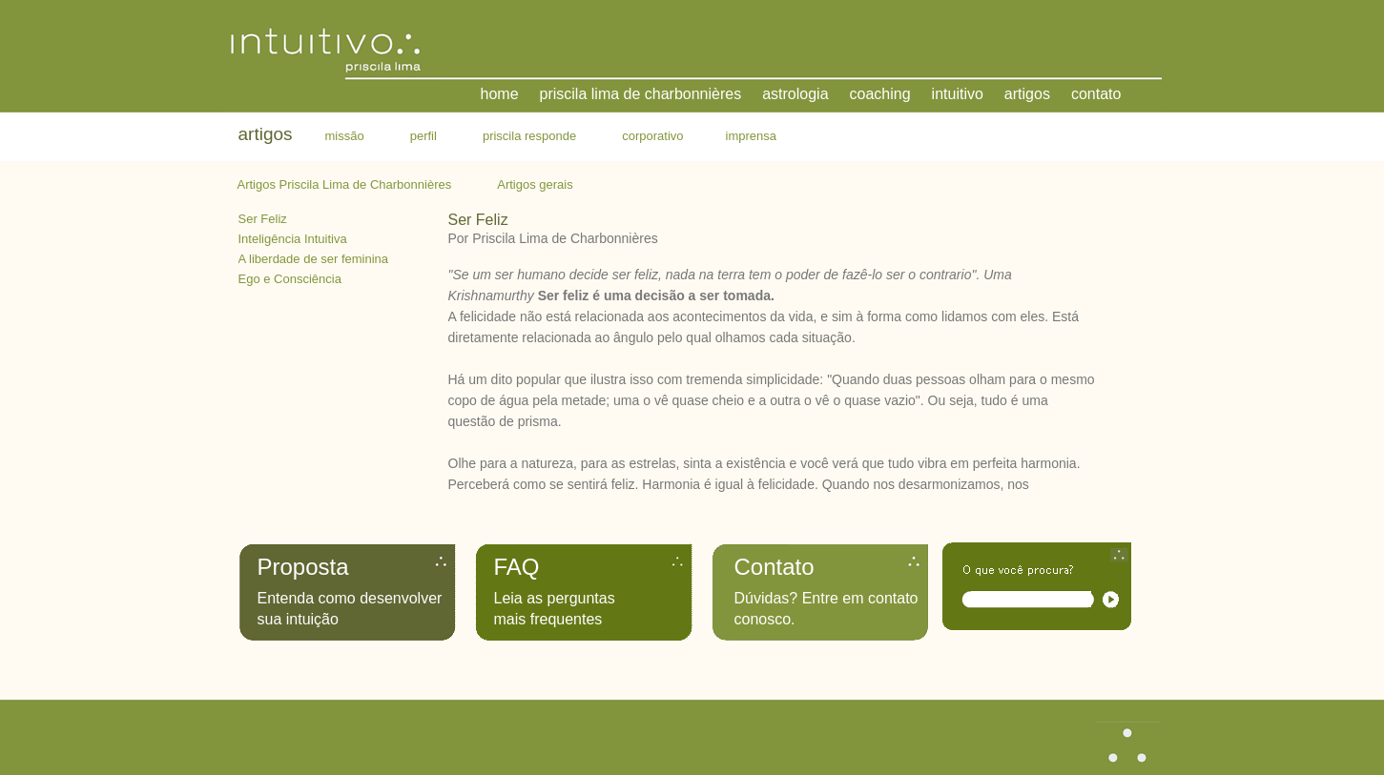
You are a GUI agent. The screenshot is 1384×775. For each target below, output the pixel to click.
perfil (423, 136)
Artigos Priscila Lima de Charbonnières (345, 184)
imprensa (751, 136)
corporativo (652, 136)
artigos (1027, 94)
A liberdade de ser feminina (313, 259)
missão (344, 136)
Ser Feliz (262, 219)
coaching (880, 94)
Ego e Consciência (289, 279)
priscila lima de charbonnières (641, 94)
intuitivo (957, 94)
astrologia (795, 94)
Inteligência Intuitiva (292, 239)
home (500, 94)
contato (1096, 94)
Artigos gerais (534, 184)
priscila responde (529, 136)
